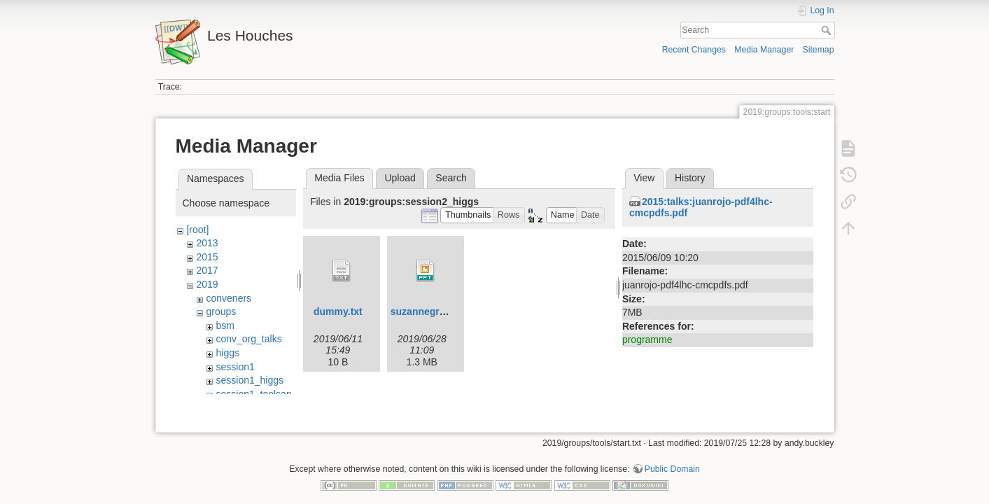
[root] (197, 229)
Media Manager (764, 50)
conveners (228, 298)
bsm (225, 325)
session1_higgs (249, 380)
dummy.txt (338, 311)
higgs (227, 352)
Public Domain (672, 458)
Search (827, 30)
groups (221, 311)
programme (647, 339)
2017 (207, 270)
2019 (207, 284)
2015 (207, 256)
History (690, 177)
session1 (235, 366)
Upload (399, 177)
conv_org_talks (248, 338)
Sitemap (818, 50)
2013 (207, 242)
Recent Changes (694, 50)
